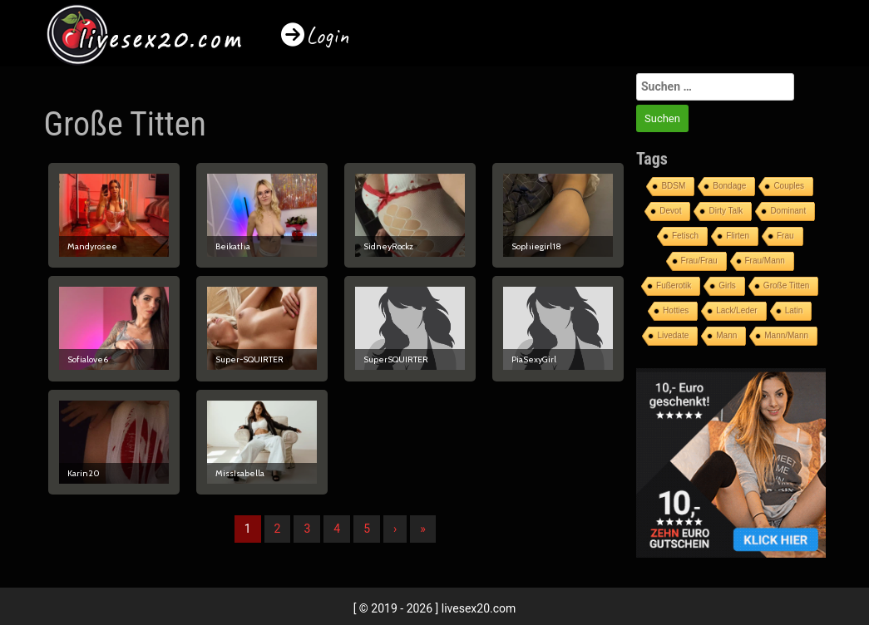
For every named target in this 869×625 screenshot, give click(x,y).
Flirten (737, 235)
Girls (727, 285)
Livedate (673, 335)
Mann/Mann (786, 335)
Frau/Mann (765, 260)
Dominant (788, 210)
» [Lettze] (423, 528)
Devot (670, 210)
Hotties (676, 310)
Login (327, 35)
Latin (794, 310)
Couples (788, 185)
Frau (785, 235)
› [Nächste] (395, 528)
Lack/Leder (736, 310)
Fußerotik (673, 285)
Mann (726, 335)
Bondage (729, 185)
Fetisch (685, 235)
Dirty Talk (726, 210)
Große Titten (786, 285)
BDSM (673, 185)
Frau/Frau (699, 260)
